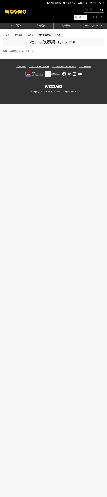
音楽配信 (40, 25)
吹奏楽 (31, 35)
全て (7, 35)
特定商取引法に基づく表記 (64, 66)
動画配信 (66, 25)
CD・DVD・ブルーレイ (91, 25)
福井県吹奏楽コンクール (49, 35)
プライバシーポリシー (39, 66)
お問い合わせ (85, 66)
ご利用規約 (21, 66)
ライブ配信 (15, 25)
